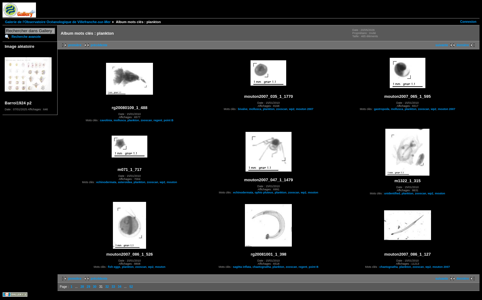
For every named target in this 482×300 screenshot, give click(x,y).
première (74, 45)
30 (94, 286)
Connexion (468, 21)
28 (82, 286)
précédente (99, 45)
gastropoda (381, 109)
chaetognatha (261, 266)
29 (88, 286)
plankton (133, 120)
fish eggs (114, 266)
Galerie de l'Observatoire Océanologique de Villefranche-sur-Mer (57, 22)
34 (119, 286)
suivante (441, 45)
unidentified (392, 193)
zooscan (146, 120)
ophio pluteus (264, 192)
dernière (463, 45)
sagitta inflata (242, 266)
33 (113, 286)
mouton (172, 182)
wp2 (292, 109)
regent (158, 120)
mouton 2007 (304, 109)
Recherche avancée (26, 36)
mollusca (120, 120)
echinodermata (106, 182)
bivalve (243, 109)
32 (107, 286)
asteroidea (125, 182)
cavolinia (106, 120)
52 (131, 286)
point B (168, 120)
